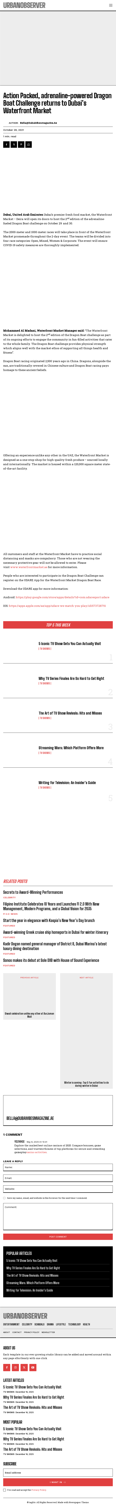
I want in (58, 1482)
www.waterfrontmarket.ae (28, 567)
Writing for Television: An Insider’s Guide (67, 783)
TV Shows (45, 648)
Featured (9, 926)
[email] (58, 1473)
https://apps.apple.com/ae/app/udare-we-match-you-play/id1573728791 (57, 606)
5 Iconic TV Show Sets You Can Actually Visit (70, 643)
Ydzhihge (19, 1141)
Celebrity (9, 897)
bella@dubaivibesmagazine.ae (38, 122)
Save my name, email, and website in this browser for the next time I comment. (47, 1198)
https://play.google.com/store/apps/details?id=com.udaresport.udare (62, 597)
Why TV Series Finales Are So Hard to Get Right (71, 678)
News (14, 914)
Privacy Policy (38, 1489)
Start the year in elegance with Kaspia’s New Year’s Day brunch (49, 920)
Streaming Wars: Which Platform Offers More (71, 748)
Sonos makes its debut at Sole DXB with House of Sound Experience (51, 960)
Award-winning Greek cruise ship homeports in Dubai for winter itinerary (55, 932)
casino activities (36, 1152)
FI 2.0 (6, 914)
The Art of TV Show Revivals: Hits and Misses (70, 713)
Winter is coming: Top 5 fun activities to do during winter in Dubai (86, 1084)
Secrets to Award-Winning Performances (33, 892)
